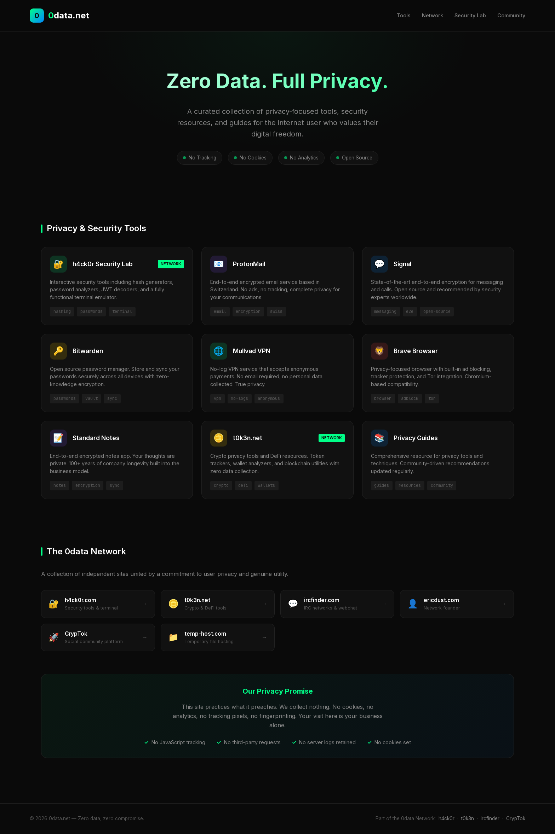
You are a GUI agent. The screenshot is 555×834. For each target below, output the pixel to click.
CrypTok (515, 818)
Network (432, 15)
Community (511, 15)
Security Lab (470, 15)
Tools (404, 15)
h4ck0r (446, 818)
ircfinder (490, 818)
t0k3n (467, 818)
